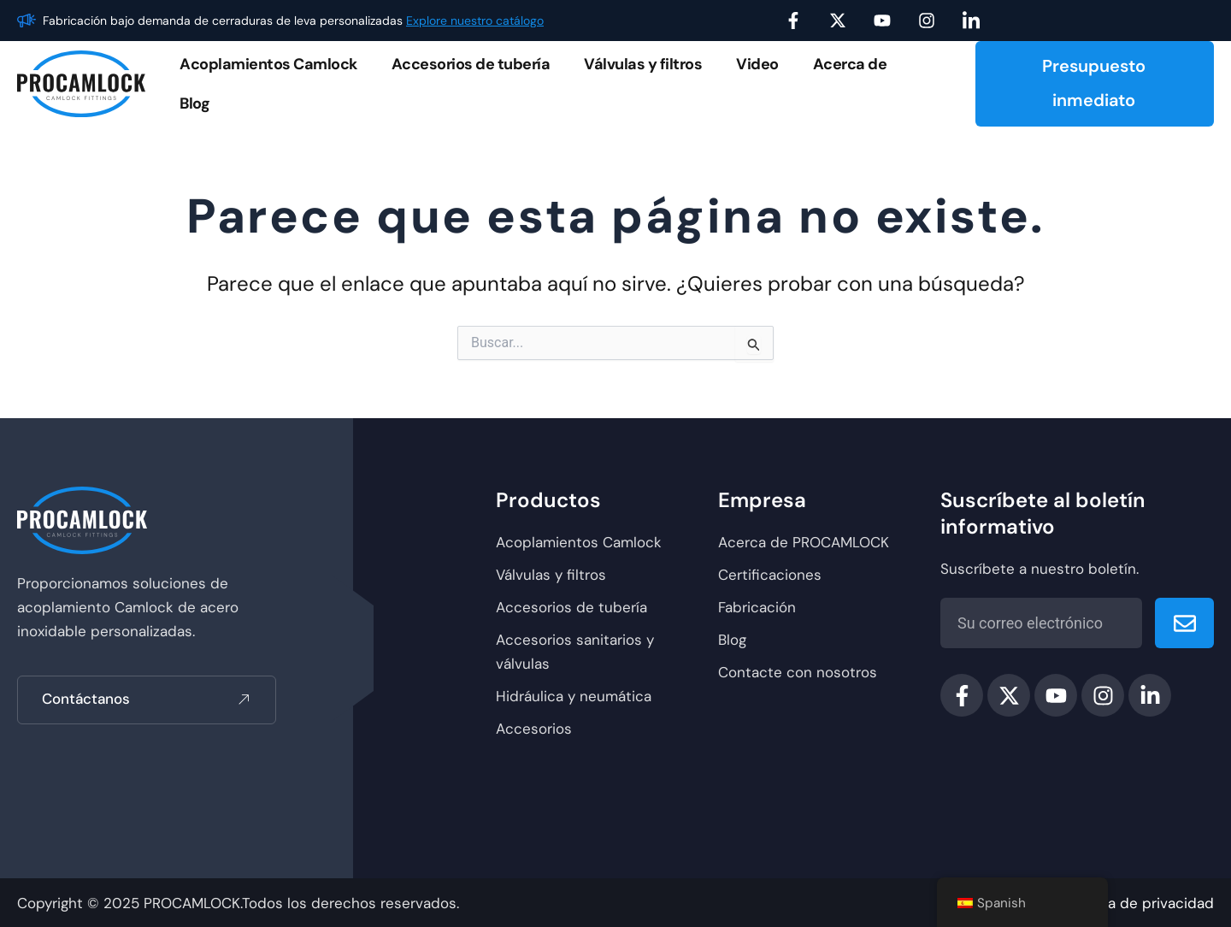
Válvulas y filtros (643, 64)
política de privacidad (1139, 903)
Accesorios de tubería (471, 64)
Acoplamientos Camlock (268, 64)
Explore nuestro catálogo (475, 20)
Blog (194, 103)
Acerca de (850, 64)
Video (757, 64)
